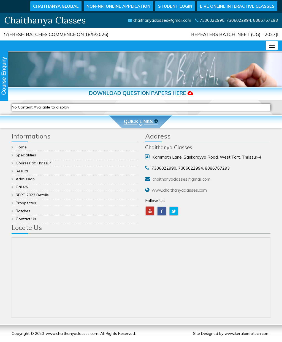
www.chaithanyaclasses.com (179, 190)
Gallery (22, 186)
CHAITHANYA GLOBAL (56, 6)
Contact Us (26, 218)
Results (22, 171)
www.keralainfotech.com (247, 333)
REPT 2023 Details (32, 194)
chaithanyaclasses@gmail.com (162, 20)
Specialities (26, 155)
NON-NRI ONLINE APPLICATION (118, 6)
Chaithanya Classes (45, 20)
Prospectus (26, 202)
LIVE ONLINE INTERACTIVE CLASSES (237, 6)
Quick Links (141, 121)
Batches (23, 210)
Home (21, 147)
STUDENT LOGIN (175, 6)
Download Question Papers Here (141, 93)
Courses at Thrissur (33, 163)
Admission (25, 179)
